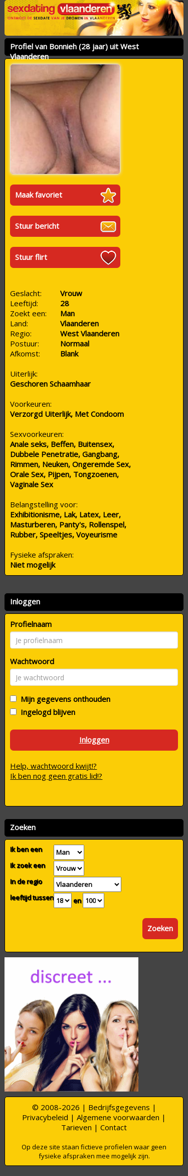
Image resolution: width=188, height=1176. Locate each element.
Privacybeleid (45, 1117)
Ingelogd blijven (46, 712)
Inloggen (94, 740)
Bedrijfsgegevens (119, 1107)
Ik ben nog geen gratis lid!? (56, 776)
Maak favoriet (38, 195)
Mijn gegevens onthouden (63, 699)
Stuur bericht (37, 226)
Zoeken (160, 928)
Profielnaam (31, 624)
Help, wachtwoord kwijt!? (53, 766)
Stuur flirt (31, 257)
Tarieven (76, 1127)
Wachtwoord (32, 661)
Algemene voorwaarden (118, 1117)
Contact (113, 1127)
